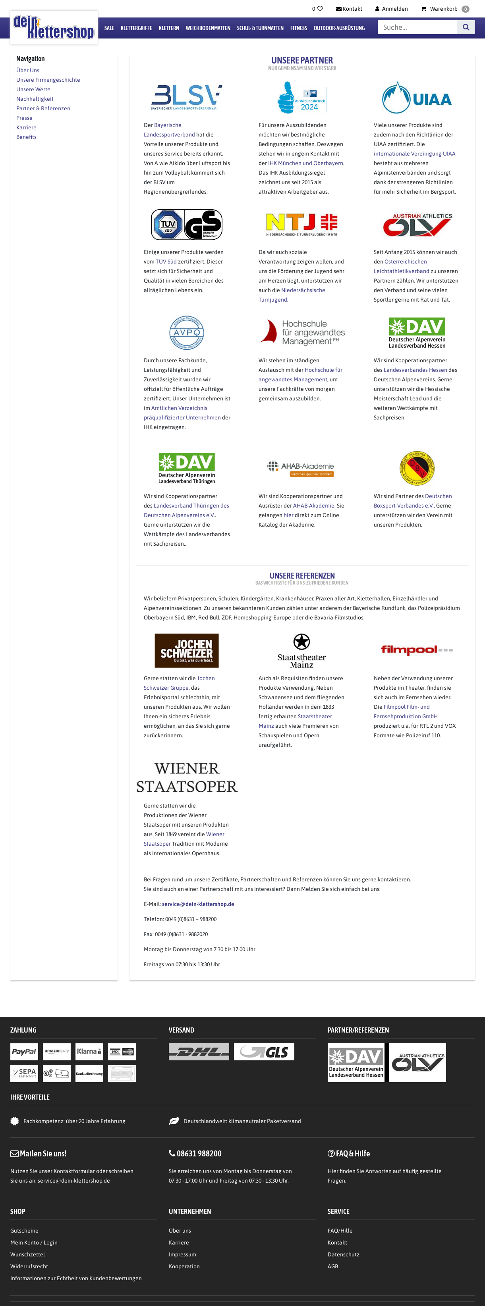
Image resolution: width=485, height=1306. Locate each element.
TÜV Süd (166, 261)
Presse (24, 118)
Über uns (180, 1230)
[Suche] (466, 27)
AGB (333, 1266)
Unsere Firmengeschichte (48, 80)
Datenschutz (343, 1254)
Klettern (169, 28)
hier (289, 515)
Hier (333, 1171)
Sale (109, 28)
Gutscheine (24, 1230)
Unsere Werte (33, 89)
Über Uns (27, 70)
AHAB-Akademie (313, 505)
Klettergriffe (136, 28)
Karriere (26, 127)
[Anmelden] (392, 8)
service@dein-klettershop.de (74, 1180)
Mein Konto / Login (34, 1242)
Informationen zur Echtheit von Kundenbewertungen (76, 1278)
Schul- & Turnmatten (260, 28)
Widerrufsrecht (29, 1266)
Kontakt (337, 1242)
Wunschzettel (27, 1254)
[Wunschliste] (318, 8)
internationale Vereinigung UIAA (415, 153)
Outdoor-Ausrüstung (339, 28)
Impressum (182, 1254)
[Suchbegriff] (417, 27)
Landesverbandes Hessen (415, 370)
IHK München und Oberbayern (305, 163)
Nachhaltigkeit (35, 99)
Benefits (26, 137)
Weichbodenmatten (208, 28)
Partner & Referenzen (43, 108)
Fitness (298, 28)
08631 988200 (199, 1153)
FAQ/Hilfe (340, 1230)
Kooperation (184, 1266)
